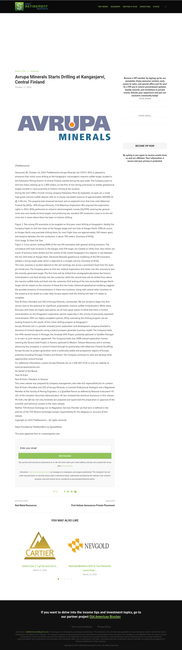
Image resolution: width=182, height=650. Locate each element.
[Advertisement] (91, 37)
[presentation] (147, 133)
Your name (145, 102)
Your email (145, 119)
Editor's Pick (20, 71)
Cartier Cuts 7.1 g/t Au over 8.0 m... (40, 566)
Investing (145, 6)
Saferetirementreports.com (39, 472)
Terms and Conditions (81, 626)
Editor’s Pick (130, 6)
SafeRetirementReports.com (37, 632)
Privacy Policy (67, 466)
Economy (115, 6)
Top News (103, 6)
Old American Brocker (105, 616)
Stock (156, 6)
